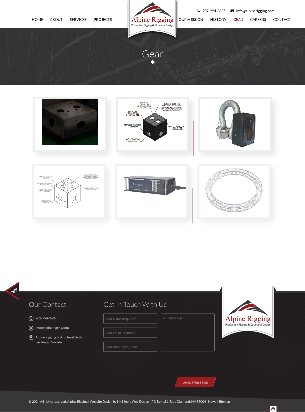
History (218, 19)
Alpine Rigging (77, 401)
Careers (258, 19)
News (212, 401)
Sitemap (224, 401)
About (56, 19)
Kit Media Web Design (132, 401)
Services (78, 19)
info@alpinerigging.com (252, 10)
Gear (238, 19)
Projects (103, 19)
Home (37, 19)
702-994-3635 (211, 10)
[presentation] (134, 367)
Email (240, 262)
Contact (282, 19)
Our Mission (191, 19)
